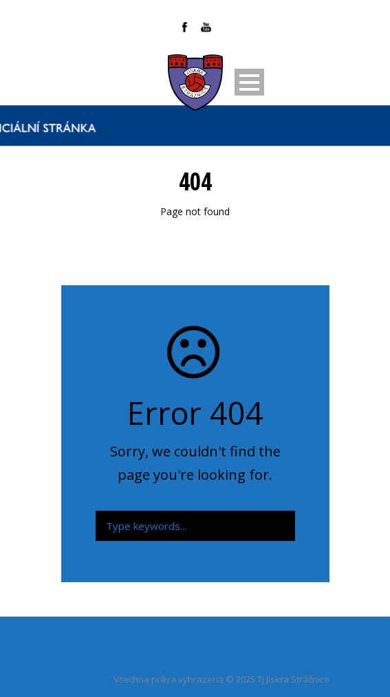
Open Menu (249, 82)
